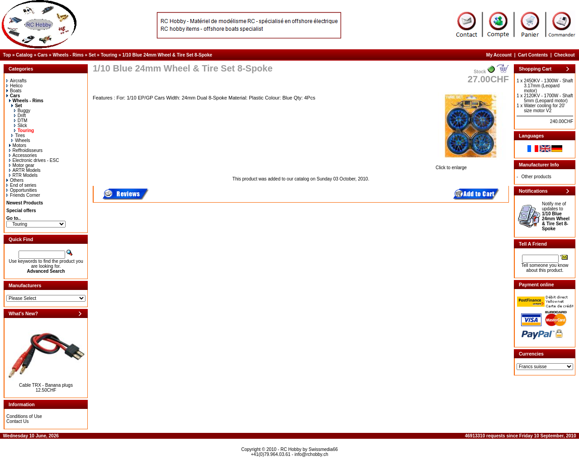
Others (15, 180)
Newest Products (24, 202)
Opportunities (21, 190)
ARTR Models (25, 170)
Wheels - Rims (67, 54)
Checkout (564, 54)
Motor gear (21, 165)
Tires (18, 135)
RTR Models (23, 175)
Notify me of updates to (556, 216)
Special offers (21, 210)
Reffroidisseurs (26, 150)
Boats (14, 90)
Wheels (20, 140)
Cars (42, 54)
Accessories (23, 155)
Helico (14, 85)
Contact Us (17, 421)
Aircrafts (16, 80)
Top (7, 54)
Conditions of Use (24, 416)
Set (92, 54)
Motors (18, 145)
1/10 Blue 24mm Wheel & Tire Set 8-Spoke (167, 54)
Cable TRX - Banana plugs (46, 385)
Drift (20, 115)
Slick (20, 125)
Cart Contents (533, 54)
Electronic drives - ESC (34, 160)
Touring (109, 54)
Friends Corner (23, 195)
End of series (21, 185)
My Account (499, 54)
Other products (536, 176)
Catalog (24, 54)
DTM (21, 120)
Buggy (22, 110)
